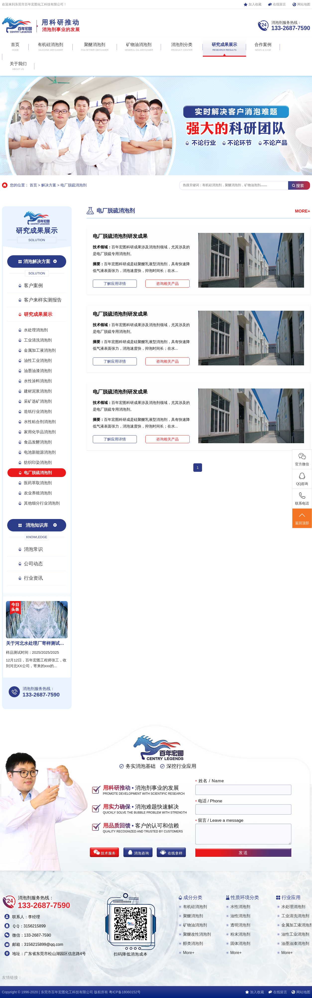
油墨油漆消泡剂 (38, 371)
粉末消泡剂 (240, 934)
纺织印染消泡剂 (38, 462)
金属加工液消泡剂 (40, 350)
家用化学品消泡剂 (40, 432)
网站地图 (303, 4)
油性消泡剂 (240, 916)
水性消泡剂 (240, 907)
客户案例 (33, 285)
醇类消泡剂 (193, 943)
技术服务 (108, 853)
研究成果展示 (38, 314)
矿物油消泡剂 (195, 925)
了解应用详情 (115, 283)
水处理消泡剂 (36, 330)
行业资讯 (33, 578)
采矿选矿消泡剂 (38, 401)
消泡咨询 (141, 853)
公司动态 (33, 563)
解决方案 (48, 185)
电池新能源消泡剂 (40, 452)
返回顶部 (302, 518)
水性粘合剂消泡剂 (40, 422)
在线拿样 (175, 853)
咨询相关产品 (167, 283)
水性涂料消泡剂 (38, 381)
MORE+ (302, 211)
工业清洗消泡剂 (38, 340)
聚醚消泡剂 (193, 916)
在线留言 (279, 4)
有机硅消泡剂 (195, 907)
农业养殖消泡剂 (38, 493)
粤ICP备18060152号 (125, 992)
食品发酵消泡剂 (38, 442)
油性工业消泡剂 (38, 360)
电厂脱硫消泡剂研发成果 (120, 236)
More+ (189, 953)
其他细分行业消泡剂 (42, 503)
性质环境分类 (245, 897)
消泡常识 (33, 549)
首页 (33, 185)
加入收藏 (255, 4)
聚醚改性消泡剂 (197, 934)
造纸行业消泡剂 (38, 411)
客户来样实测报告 (43, 300)
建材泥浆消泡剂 (38, 391)
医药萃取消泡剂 (38, 483)
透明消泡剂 (240, 925)
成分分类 (192, 897)
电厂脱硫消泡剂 (73, 185)
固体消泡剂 (240, 943)
